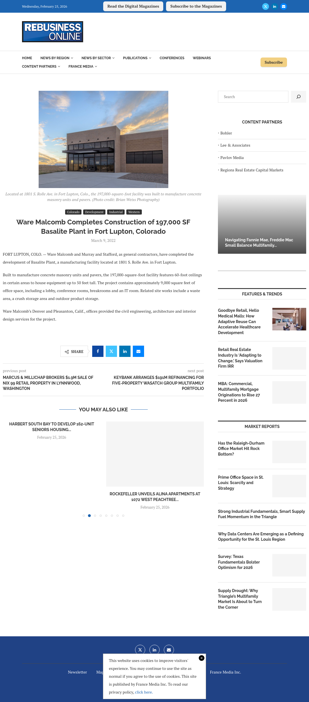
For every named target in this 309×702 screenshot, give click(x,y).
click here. (144, 692)
